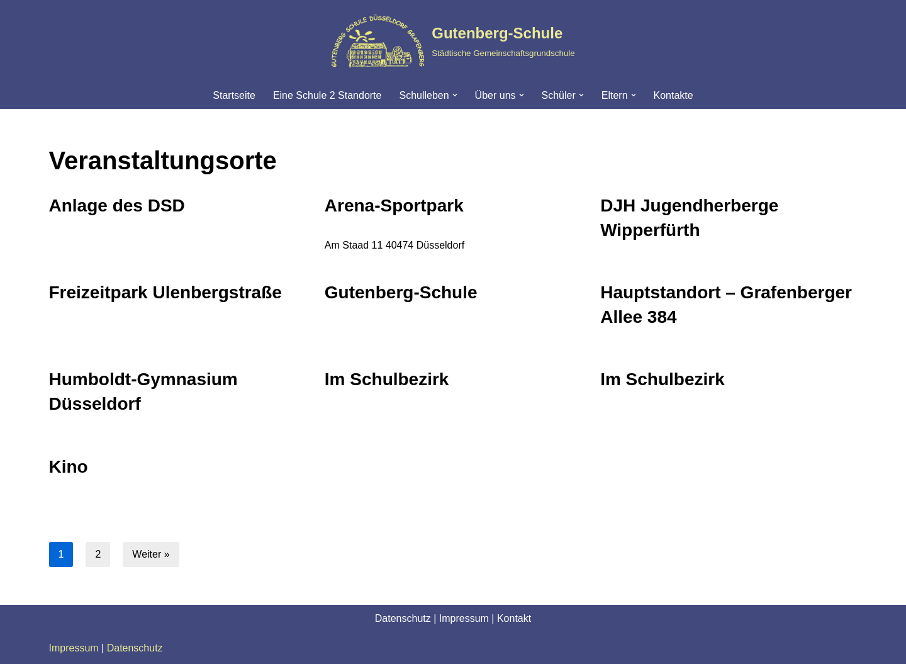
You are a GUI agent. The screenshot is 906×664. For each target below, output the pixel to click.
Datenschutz (403, 618)
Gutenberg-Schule (401, 292)
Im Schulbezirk (387, 379)
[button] (454, 95)
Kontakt (514, 618)
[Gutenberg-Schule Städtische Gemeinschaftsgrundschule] (452, 40)
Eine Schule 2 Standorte (327, 95)
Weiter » (150, 554)
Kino (68, 466)
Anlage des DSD (117, 205)
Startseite (234, 95)
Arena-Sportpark (394, 205)
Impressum (464, 618)
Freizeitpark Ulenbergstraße (165, 292)
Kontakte (673, 95)
